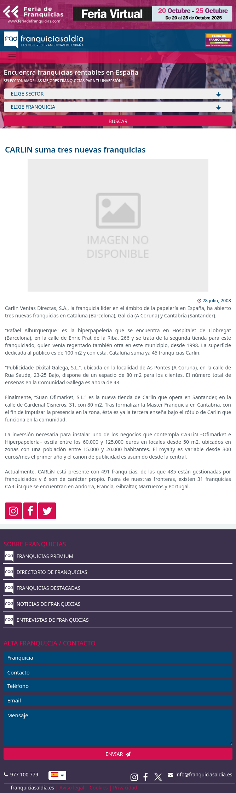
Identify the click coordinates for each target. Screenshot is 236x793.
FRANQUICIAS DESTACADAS (43, 588)
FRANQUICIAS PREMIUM (39, 556)
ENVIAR (118, 754)
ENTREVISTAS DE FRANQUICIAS (47, 619)
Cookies (99, 787)
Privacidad (125, 787)
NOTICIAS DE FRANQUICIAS (43, 604)
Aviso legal (71, 787)
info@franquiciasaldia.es (200, 774)
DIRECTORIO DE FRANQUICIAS (46, 572)
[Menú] (12, 57)
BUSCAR (118, 121)
